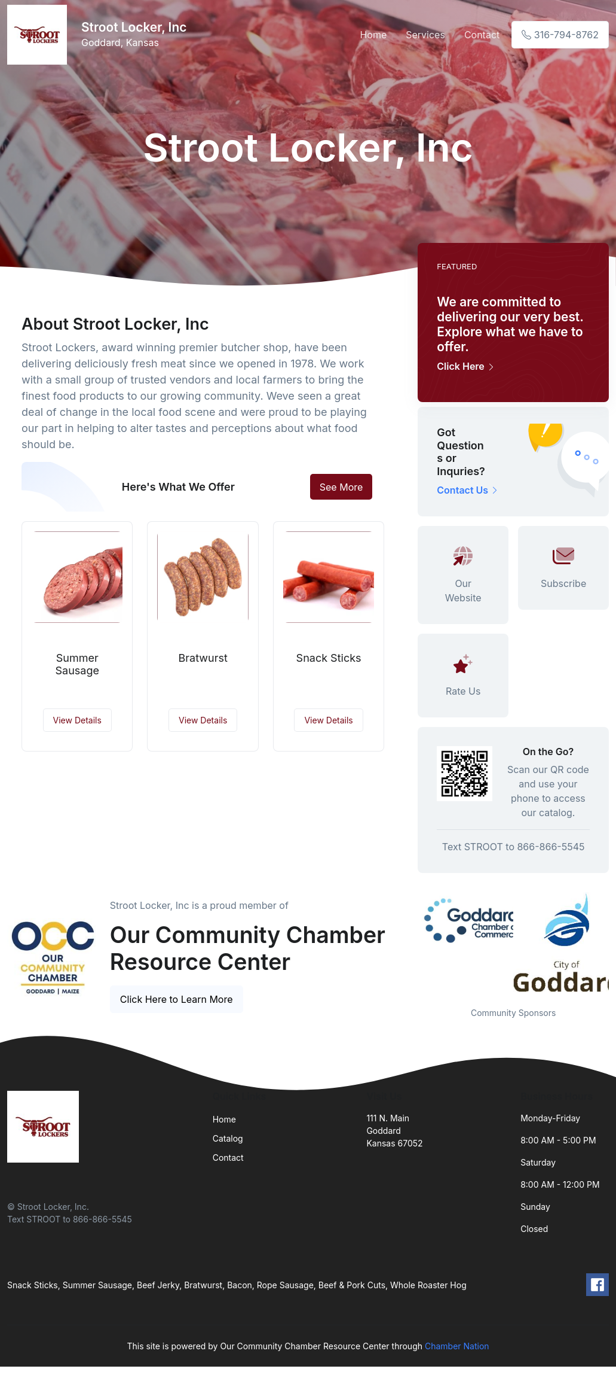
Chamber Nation (457, 1346)
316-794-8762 (560, 35)
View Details (77, 720)
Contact (481, 35)
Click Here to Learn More (176, 999)
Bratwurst (202, 658)
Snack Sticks (328, 658)
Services (425, 35)
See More (341, 487)
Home (373, 35)
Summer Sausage (77, 664)
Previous (409, 942)
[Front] (39, 35)
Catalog (228, 1138)
